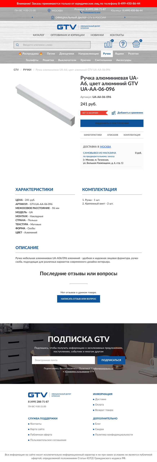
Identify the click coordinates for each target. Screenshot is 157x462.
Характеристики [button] (93, 135)
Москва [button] (105, 147)
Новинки (97, 35)
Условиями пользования (77, 371)
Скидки (99, 429)
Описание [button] (112, 135)
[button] (90, 12)
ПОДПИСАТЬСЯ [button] (111, 360)
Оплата (99, 405)
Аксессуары (123, 60)
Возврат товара (104, 410)
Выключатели (67, 60)
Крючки (86, 60)
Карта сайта (37, 429)
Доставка (100, 399)
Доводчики (66, 53)
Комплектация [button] (132, 135)
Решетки (48, 60)
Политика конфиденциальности (114, 434)
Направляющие (88, 53)
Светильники (103, 60)
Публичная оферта (41, 434)
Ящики (119, 53)
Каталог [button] (39, 35)
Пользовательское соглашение (48, 440)
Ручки (107, 53)
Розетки (133, 53)
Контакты (117, 35)
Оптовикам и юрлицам (68, 35)
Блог (98, 424)
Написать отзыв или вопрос (78, 299)
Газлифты (32, 60)
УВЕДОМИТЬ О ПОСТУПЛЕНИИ (112, 123)
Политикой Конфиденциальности (96, 368)
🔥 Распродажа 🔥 (30, 53)
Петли (51, 53)
